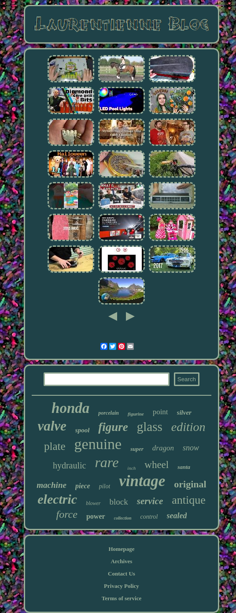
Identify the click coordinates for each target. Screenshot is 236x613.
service (150, 501)
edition (188, 427)
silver (184, 412)
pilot (105, 486)
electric (57, 499)
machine (51, 485)
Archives (122, 561)
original (190, 484)
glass (149, 427)
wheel (156, 464)
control (149, 516)
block (119, 501)
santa (183, 467)
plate (55, 446)
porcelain (108, 413)
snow (191, 447)
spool (82, 430)
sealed (177, 515)
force (66, 514)
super (137, 449)
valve (51, 426)
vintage (142, 481)
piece (82, 486)
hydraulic (69, 465)
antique (189, 500)
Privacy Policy (121, 586)
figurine (136, 413)
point (160, 412)
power (95, 516)
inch (131, 468)
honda (70, 408)
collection (123, 518)
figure (113, 427)
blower (93, 503)
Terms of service (122, 598)
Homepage (121, 549)
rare (106, 462)
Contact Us (121, 573)
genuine (98, 444)
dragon (163, 448)
